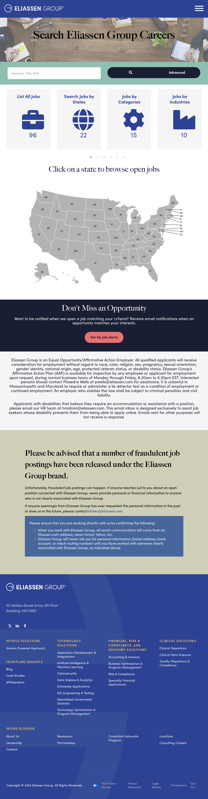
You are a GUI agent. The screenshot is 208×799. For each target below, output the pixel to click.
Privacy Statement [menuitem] (134, 785)
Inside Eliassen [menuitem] (20, 729)
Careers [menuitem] (11, 749)
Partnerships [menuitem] (66, 743)
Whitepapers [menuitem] (15, 682)
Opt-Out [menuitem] (193, 785)
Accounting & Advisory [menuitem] (124, 657)
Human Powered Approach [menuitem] (25, 648)
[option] (28, 121)
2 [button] (97, 157)
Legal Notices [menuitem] (156, 785)
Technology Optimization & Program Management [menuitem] (76, 712)
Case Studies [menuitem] (15, 675)
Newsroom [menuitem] (64, 736)
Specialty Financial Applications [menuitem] (122, 682)
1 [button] (91, 157)
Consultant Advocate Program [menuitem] (123, 738)
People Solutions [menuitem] (23, 640)
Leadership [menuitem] (14, 743)
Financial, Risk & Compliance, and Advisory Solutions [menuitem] (128, 645)
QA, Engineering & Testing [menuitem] (75, 693)
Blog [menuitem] (9, 669)
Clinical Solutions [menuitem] (178, 640)
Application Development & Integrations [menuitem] (76, 654)
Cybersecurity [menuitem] (67, 673)
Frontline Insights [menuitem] (24, 661)
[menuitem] (78, 729)
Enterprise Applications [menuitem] (73, 686)
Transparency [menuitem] (178, 785)
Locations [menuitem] (166, 736)
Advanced (177, 72)
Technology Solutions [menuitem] (69, 642)
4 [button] (111, 157)
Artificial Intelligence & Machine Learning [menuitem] (73, 665)
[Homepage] (34, 11)
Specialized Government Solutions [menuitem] (74, 701)
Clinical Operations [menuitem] (173, 648)
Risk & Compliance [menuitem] (122, 674)
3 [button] (104, 157)
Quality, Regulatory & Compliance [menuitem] (175, 663)
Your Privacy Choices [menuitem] (108, 785)
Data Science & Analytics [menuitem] (74, 680)
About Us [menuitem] (12, 736)
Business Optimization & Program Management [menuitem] (125, 665)
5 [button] (117, 157)
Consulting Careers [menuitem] (173, 743)
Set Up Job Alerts (104, 336)
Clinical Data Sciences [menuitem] (175, 655)
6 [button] (124, 157)
